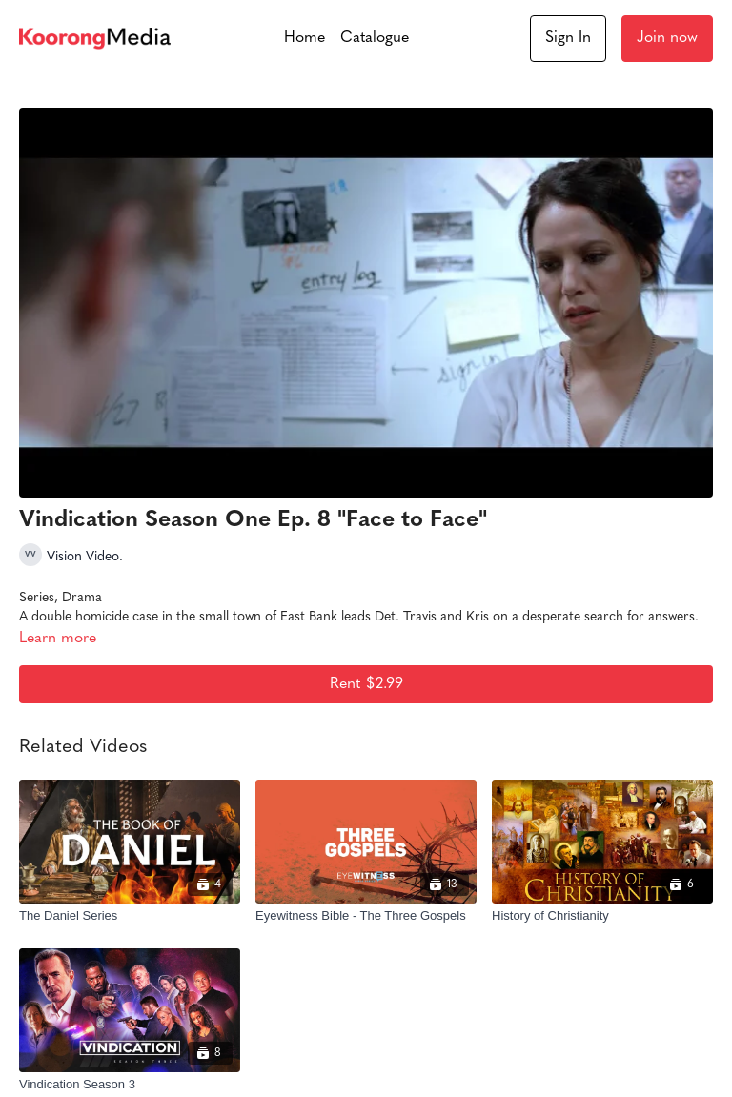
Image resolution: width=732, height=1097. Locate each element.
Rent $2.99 (366, 684)
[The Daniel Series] (129, 915)
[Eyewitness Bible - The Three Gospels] (366, 915)
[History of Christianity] (602, 915)
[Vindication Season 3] (129, 1084)
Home (304, 38)
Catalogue (374, 38)
